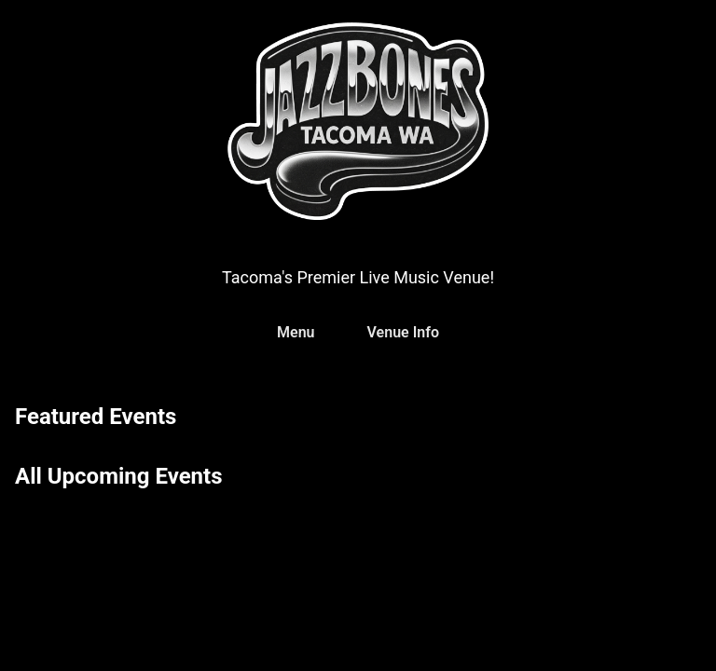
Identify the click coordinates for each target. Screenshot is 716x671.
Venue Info (403, 332)
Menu (295, 332)
